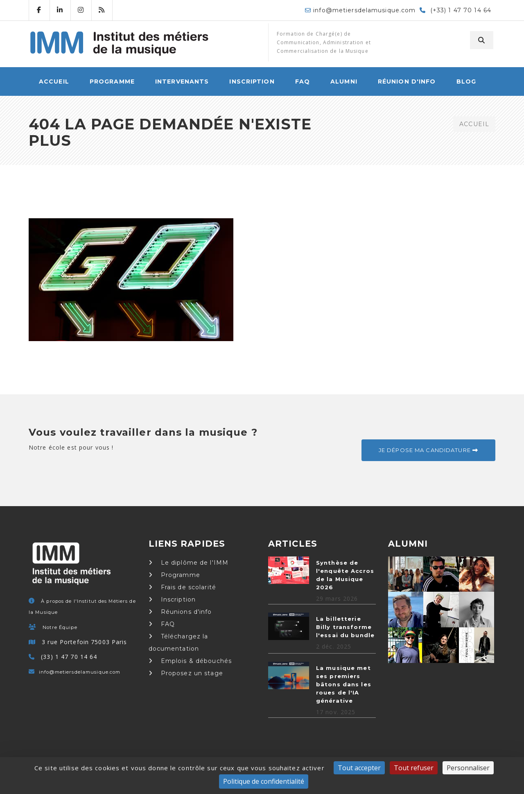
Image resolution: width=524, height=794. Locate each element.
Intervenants (182, 81)
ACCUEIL (54, 81)
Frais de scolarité (182, 587)
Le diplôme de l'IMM (189, 562)
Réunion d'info (407, 81)
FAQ (302, 81)
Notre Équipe (60, 627)
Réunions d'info (180, 611)
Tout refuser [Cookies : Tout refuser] (414, 767)
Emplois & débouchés (190, 661)
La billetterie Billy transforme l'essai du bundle (345, 626)
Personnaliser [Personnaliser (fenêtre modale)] (468, 767)
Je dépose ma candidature (428, 450)
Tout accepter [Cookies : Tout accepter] (359, 767)
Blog (466, 81)
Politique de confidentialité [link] (263, 781)
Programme (112, 81)
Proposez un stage (186, 673)
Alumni (343, 81)
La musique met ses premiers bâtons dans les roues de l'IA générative (343, 684)
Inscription (251, 81)
